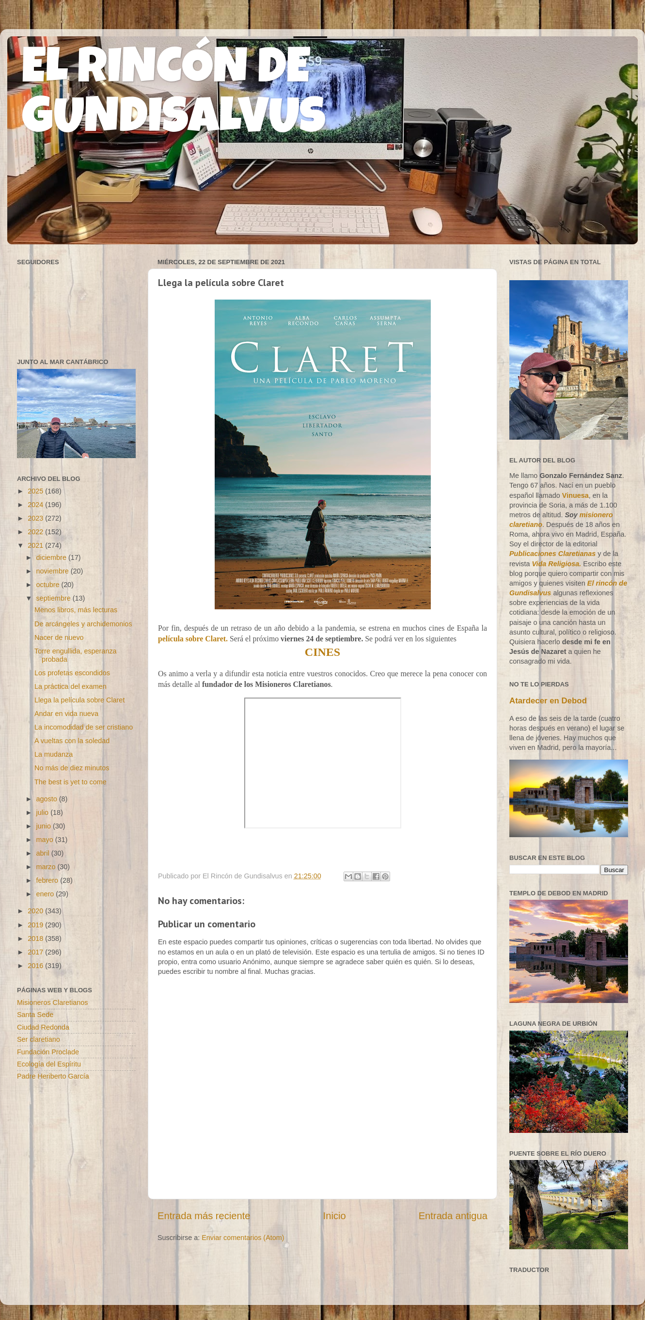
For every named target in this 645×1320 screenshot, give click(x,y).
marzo (47, 867)
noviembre (53, 571)
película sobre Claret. (193, 639)
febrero (48, 880)
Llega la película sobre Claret (79, 700)
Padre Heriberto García (53, 1076)
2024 (36, 505)
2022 (36, 532)
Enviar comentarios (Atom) (243, 1237)
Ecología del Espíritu (49, 1064)
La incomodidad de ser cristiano (83, 727)
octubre (49, 584)
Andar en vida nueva (66, 713)
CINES (322, 652)
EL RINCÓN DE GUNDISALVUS (174, 96)
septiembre (54, 598)
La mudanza (53, 754)
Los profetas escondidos (72, 673)
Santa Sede (35, 1014)
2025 (36, 491)
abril (43, 853)
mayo (45, 839)
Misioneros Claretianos (52, 1002)
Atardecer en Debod (548, 700)
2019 (36, 925)
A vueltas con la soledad (72, 741)
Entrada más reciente (204, 1215)
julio (43, 812)
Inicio (334, 1215)
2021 (36, 545)
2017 (36, 952)
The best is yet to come (70, 782)
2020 (36, 911)
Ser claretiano (38, 1039)
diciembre (52, 557)
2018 (36, 938)
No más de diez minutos (71, 768)
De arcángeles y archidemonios (83, 624)
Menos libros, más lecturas (75, 610)
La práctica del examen (70, 686)
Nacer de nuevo (59, 637)
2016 (36, 966)
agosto (47, 799)
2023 (36, 518)
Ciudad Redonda (43, 1027)
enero (46, 894)
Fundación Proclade (48, 1052)
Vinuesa (575, 495)
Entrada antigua (453, 1215)
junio (44, 826)
